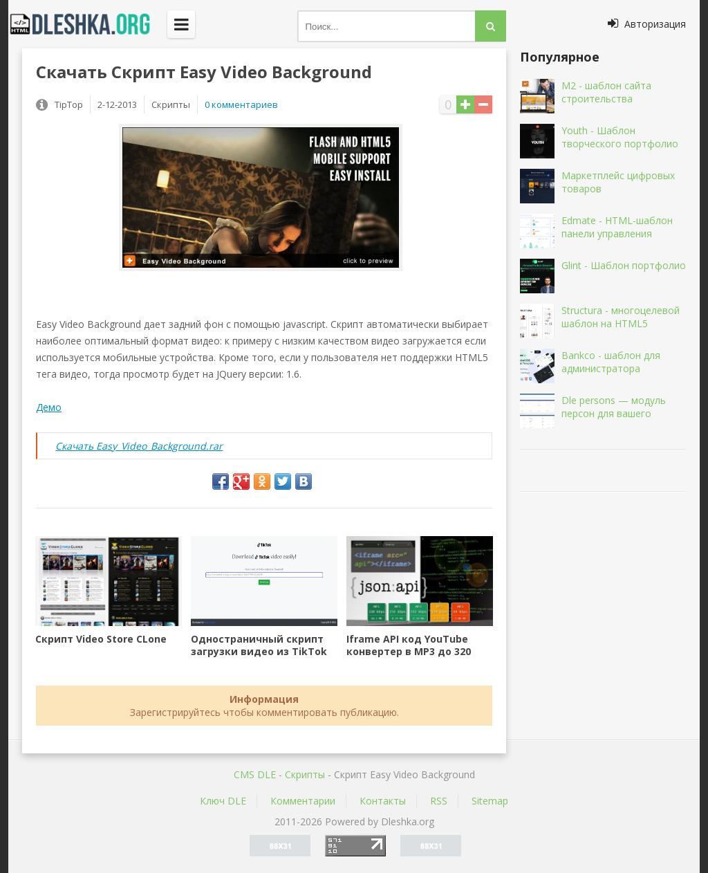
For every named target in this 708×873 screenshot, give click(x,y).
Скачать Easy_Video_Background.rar (139, 445)
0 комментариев (241, 104)
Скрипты (305, 774)
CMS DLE (255, 774)
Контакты (383, 800)
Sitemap (490, 800)
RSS (438, 800)
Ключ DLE (223, 800)
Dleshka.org (87, 24)
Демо (49, 407)
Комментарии (302, 800)
